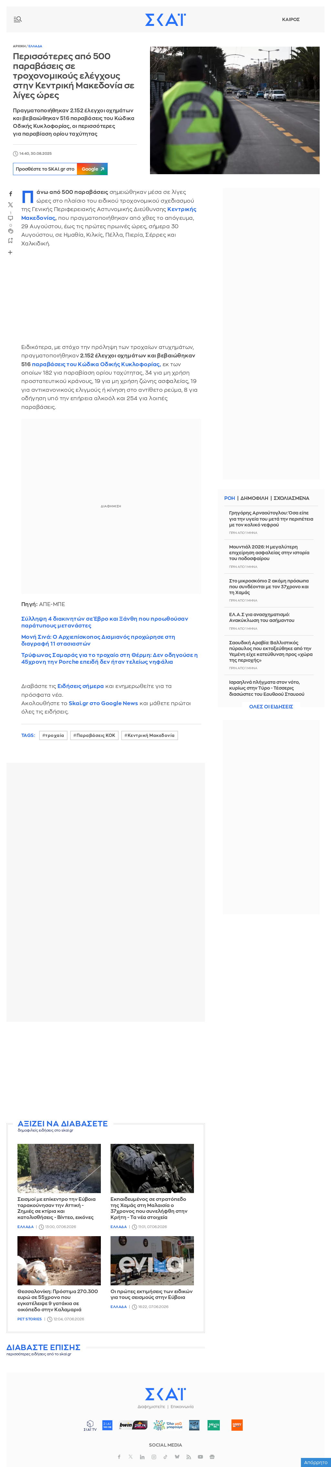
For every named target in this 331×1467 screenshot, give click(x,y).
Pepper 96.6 (194, 1425)
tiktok (165, 1456)
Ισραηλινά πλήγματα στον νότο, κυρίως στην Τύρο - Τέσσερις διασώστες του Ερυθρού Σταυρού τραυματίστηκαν (266, 691)
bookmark (10, 240)
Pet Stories (29, 1319)
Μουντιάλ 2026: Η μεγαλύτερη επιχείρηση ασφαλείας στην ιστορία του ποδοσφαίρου (269, 553)
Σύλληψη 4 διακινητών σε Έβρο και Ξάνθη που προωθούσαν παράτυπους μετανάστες (104, 622)
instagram (153, 1456)
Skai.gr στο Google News (103, 703)
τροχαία (54, 735)
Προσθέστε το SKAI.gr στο (64, 169)
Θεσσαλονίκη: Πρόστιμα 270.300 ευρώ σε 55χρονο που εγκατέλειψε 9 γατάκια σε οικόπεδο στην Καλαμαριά (57, 1300)
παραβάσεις (49, 364)
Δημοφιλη (255, 498)
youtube (200, 1456)
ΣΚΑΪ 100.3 (107, 1425)
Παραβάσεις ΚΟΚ (96, 735)
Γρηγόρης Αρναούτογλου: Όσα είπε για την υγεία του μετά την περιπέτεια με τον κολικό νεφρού (271, 519)
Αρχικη (19, 46)
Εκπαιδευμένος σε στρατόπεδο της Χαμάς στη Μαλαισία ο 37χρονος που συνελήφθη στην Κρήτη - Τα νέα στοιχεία (149, 1208)
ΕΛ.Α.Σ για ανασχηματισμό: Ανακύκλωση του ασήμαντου (261, 617)
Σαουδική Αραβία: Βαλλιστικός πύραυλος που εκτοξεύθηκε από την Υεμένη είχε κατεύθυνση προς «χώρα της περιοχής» (271, 651)
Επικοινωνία (182, 1407)
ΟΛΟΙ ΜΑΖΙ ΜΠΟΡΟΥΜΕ (165, 1428)
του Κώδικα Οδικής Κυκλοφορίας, (113, 364)
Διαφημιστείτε (151, 1407)
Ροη (229, 498)
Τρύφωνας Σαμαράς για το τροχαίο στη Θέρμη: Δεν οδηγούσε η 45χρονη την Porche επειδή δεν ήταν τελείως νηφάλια (109, 658)
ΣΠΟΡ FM (133, 1425)
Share (10, 252)
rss (188, 1456)
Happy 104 (237, 1425)
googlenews (212, 1456)
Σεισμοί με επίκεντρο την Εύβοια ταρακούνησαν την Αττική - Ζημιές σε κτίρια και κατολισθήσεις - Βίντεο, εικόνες (56, 1208)
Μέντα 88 (213, 1425)
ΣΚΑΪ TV (90, 1425)
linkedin (142, 1456)
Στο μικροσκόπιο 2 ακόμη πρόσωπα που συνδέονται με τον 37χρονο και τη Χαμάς (269, 587)
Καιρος (291, 19)
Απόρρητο (316, 1462)
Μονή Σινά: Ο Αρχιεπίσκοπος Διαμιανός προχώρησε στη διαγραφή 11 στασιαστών (98, 640)
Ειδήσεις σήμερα (81, 686)
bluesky (177, 1456)
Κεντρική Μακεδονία (151, 735)
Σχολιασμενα (293, 498)
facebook (10, 193)
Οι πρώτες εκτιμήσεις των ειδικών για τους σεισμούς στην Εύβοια (152, 1294)
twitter (10, 204)
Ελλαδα (35, 46)
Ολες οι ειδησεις (271, 707)
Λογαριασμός (312, 19)
